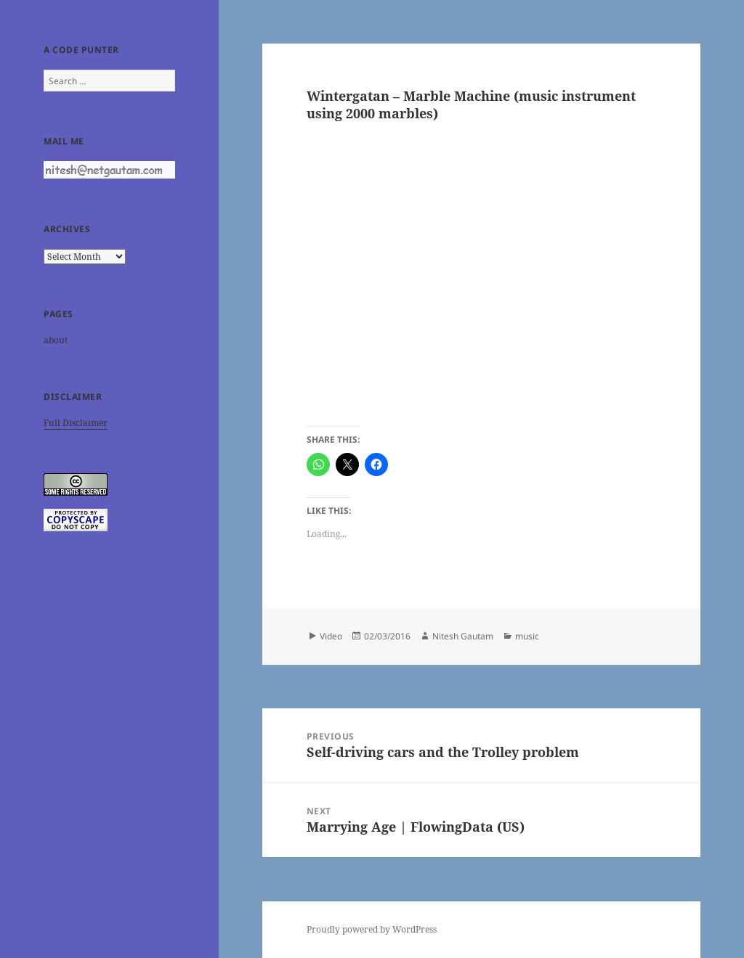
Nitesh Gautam (462, 636)
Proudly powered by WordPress (372, 929)
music (527, 636)
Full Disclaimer (76, 423)
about (56, 340)
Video (331, 636)
